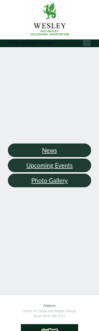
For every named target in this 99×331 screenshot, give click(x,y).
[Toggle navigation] (87, 43)
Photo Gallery (49, 180)
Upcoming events (49, 165)
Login (47, 43)
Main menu (22, 43)
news (49, 150)
